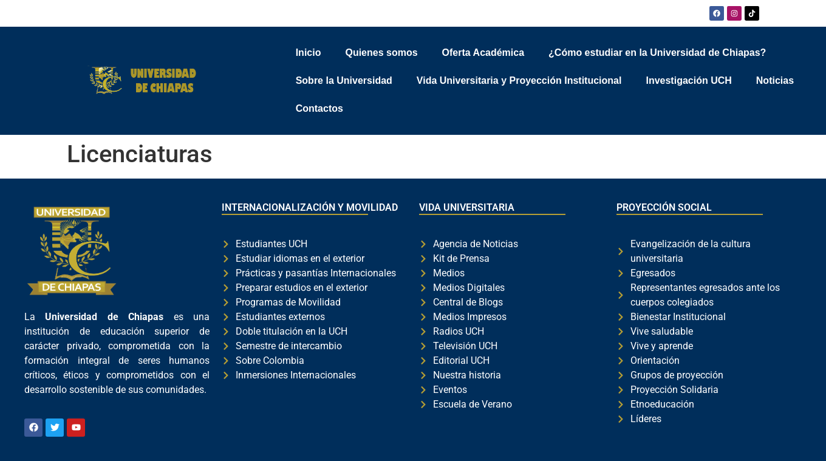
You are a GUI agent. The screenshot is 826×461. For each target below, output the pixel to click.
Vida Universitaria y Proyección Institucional (519, 80)
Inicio (308, 52)
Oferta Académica (483, 52)
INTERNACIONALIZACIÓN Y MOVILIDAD (310, 207)
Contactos (319, 108)
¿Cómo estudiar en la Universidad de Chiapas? (657, 52)
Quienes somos (381, 52)
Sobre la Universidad (344, 80)
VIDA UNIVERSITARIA (466, 207)
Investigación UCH (688, 80)
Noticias (775, 80)
